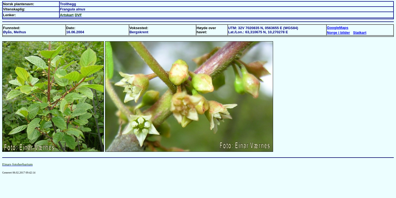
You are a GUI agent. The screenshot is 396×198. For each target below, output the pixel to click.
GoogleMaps (337, 28)
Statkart (359, 33)
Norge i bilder (338, 33)
